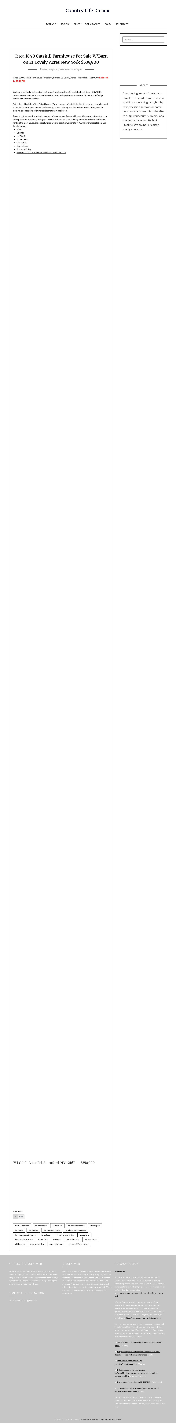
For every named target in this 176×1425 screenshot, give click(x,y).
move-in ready (73, 1240)
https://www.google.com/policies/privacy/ (143, 1319)
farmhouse (33, 1231)
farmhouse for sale (52, 1231)
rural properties (37, 1245)
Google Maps (22, 146)
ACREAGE (51, 24)
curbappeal (95, 1226)
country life (57, 1226)
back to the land (22, 1226)
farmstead (45, 1235)
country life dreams (76, 1226)
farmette (19, 1231)
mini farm (57, 1240)
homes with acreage (24, 1240)
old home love (91, 1240)
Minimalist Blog (98, 1421)
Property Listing (24, 149)
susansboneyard (75, 69)
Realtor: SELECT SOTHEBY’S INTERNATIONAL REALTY (44, 152)
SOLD (108, 24)
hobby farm (84, 1235)
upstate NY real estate (79, 1245)
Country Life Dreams (88, 10)
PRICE (77, 24)
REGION (65, 24)
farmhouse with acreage (75, 1231)
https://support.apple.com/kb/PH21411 (134, 1384)
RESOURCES (122, 24)
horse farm (43, 1240)
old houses (20, 1245)
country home (41, 1226)
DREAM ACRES (92, 24)
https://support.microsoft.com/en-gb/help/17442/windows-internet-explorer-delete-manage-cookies (137, 1374)
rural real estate (56, 1245)
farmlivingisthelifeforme (25, 1235)
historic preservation (65, 1235)
